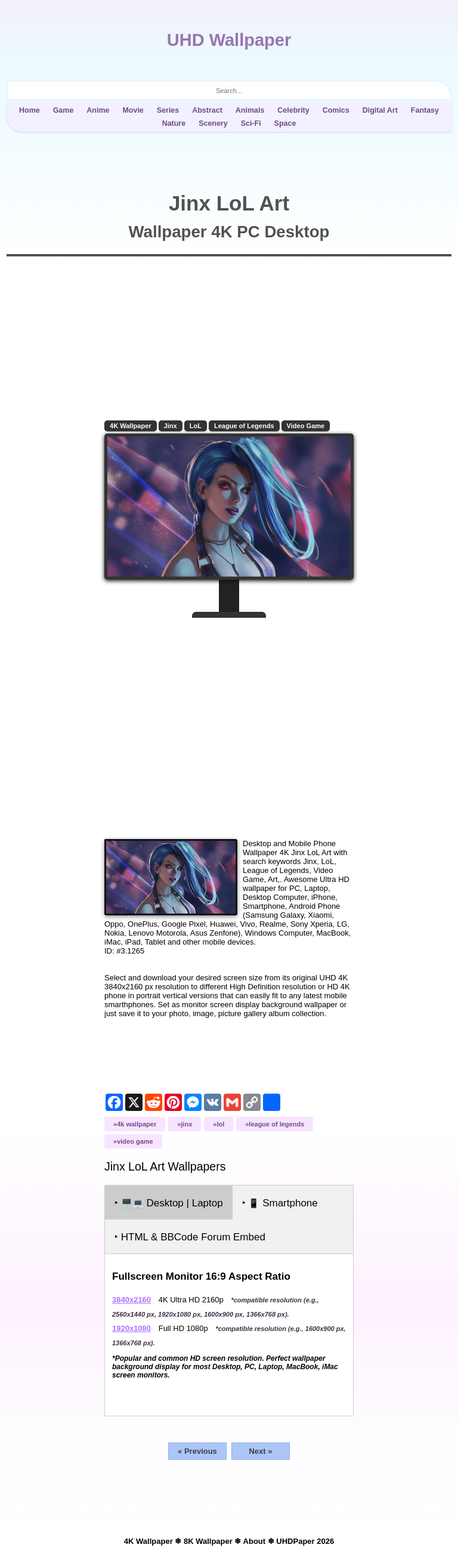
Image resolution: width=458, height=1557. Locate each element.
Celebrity (293, 110)
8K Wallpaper (208, 1541)
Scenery (213, 123)
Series (168, 110)
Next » (260, 1451)
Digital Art (380, 110)
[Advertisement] (229, 724)
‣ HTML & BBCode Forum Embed (189, 1237)
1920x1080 (131, 1328)
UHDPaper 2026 (305, 1541)
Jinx (170, 425)
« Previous (197, 1451)
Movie (132, 110)
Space (285, 123)
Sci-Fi (251, 123)
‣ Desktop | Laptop (168, 1203)
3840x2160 (131, 1299)
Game (63, 110)
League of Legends (244, 425)
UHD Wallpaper (229, 39)
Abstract (207, 110)
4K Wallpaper (130, 425)
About (254, 1541)
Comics (336, 110)
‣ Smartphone (280, 1203)
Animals (250, 110)
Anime (97, 110)
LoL (196, 425)
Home (29, 110)
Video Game (306, 425)
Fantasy (425, 110)
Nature (174, 123)
